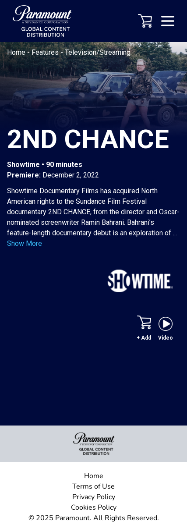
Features (46, 52)
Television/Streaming (98, 52)
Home (17, 52)
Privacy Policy (93, 497)
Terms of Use (93, 486)
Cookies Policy (93, 507)
